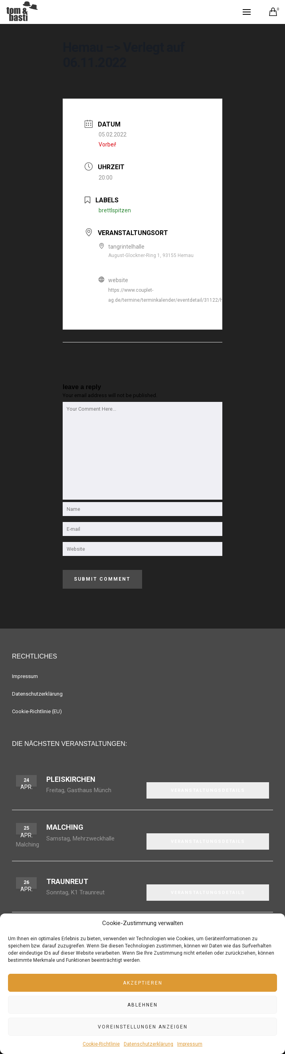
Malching (64, 827)
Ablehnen (142, 1005)
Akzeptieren (142, 983)
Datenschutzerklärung (148, 1044)
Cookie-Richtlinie (101, 1044)
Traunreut (67, 881)
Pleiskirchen (70, 779)
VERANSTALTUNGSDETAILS (208, 790)
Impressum (189, 1044)
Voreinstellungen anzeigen (143, 1027)
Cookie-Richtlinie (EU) (37, 711)
